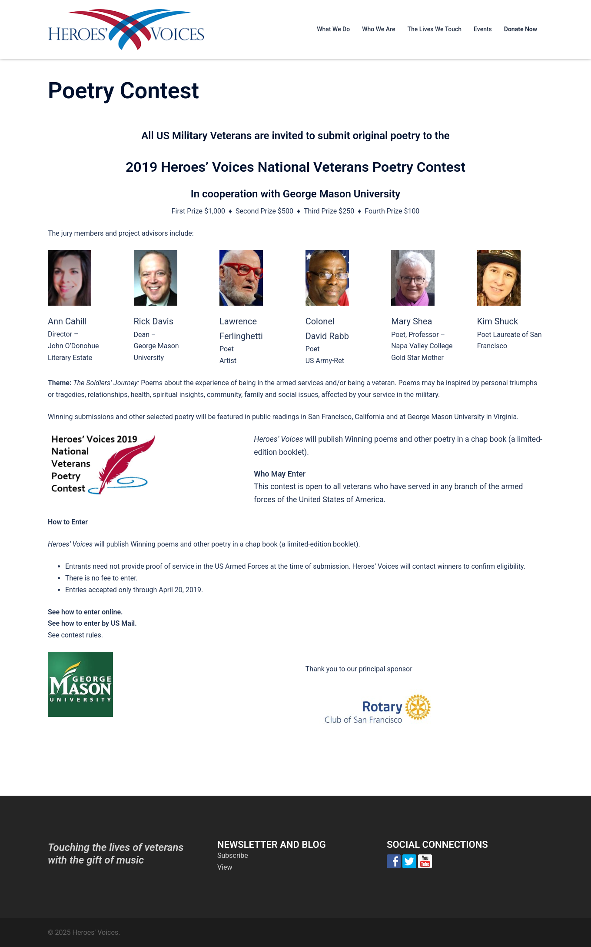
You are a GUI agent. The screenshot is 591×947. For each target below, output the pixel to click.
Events (483, 29)
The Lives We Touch (434, 29)
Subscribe (232, 855)
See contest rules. (75, 635)
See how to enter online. (85, 612)
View (224, 867)
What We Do (333, 29)
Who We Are (378, 29)
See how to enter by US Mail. (92, 623)
